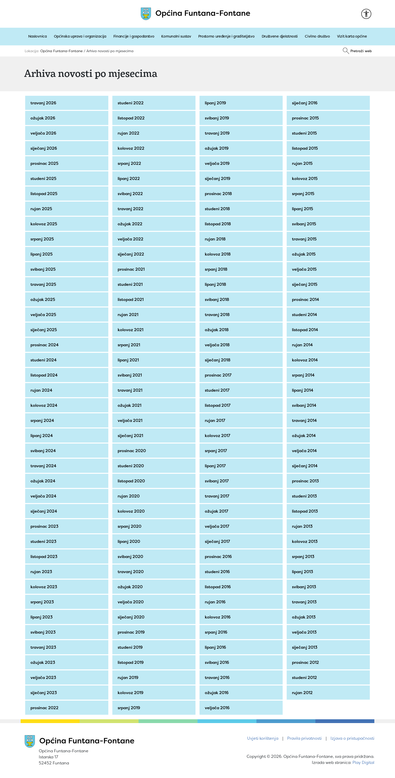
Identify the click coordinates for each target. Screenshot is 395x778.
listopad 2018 (219, 224)
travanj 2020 (131, 571)
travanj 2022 (131, 208)
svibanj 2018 (218, 299)
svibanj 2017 (217, 481)
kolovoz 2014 (306, 360)
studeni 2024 (44, 360)
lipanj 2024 (42, 435)
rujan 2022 (129, 133)
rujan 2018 (216, 239)
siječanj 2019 (218, 178)
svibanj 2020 (131, 556)
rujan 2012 (303, 692)
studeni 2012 (305, 677)
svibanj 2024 (44, 450)
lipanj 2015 (303, 208)
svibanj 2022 (131, 193)
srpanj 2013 (304, 556)
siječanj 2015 (305, 284)
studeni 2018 (218, 208)
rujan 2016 (216, 602)
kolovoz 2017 (218, 435)
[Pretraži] (357, 50)
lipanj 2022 (129, 178)
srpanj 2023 (43, 602)
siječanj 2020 (131, 617)
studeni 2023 (44, 541)
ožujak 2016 (217, 692)
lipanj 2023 (42, 617)
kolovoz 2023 (44, 586)
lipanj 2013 (303, 571)
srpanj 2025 (43, 239)
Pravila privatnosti (304, 738)
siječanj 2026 (44, 148)
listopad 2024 (44, 375)
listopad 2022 (131, 118)
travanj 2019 (218, 133)
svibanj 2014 (305, 405)
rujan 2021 (128, 314)
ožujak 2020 (130, 586)
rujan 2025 (42, 208)
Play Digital (363, 762)
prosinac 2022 (45, 707)
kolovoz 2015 (305, 178)
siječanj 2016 (305, 103)
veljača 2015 (305, 269)
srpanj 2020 (130, 526)
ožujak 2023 (43, 662)
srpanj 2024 (43, 420)
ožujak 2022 (130, 224)
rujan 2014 (303, 345)
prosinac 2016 (219, 556)
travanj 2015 (305, 239)
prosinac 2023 (45, 526)
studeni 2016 (218, 571)
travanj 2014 (305, 420)
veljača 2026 (44, 133)
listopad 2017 (218, 405)
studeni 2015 (305, 133)
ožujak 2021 (130, 405)
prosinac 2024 (45, 345)
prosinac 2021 (131, 269)
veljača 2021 (130, 420)
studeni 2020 (131, 466)
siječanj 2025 (44, 329)
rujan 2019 (128, 677)
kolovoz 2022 (131, 148)
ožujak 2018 (217, 329)
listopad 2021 (131, 299)
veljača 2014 (305, 450)
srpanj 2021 (129, 345)
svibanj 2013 (305, 586)
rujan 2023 (42, 571)
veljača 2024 (44, 496)
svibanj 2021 (130, 375)
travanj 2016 (218, 677)
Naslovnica (37, 36)
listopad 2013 (306, 511)
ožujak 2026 (43, 118)
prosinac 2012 (306, 662)
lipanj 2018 (216, 284)
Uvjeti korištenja (262, 738)
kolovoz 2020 (131, 511)
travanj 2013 (305, 602)
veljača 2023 (44, 677)
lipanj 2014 (303, 390)
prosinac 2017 (219, 375)
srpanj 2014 (304, 375)
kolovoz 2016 (218, 617)
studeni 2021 (130, 284)
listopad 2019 (131, 662)
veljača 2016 (218, 707)
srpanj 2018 (217, 269)
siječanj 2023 (44, 692)
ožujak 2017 (217, 511)
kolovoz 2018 (219, 254)
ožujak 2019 (217, 148)
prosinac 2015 (306, 118)
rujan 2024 (42, 390)
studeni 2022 (131, 103)
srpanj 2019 (129, 707)
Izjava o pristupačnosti (352, 738)
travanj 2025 (44, 284)
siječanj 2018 (218, 360)
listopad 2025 (44, 193)
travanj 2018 (218, 314)
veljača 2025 (44, 314)
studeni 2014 (305, 314)
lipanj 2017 (216, 466)
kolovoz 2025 (44, 224)
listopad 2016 (219, 586)
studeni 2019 (130, 647)
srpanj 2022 (130, 163)
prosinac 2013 (306, 481)
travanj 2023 (44, 647)
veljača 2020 (131, 602)
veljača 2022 (131, 239)
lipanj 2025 (42, 254)
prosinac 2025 (45, 163)
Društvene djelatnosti (280, 36)
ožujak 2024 (43, 481)
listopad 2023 (44, 556)
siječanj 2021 (131, 435)
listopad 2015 (306, 148)
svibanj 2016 (218, 662)
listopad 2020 (132, 481)
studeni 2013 (305, 496)
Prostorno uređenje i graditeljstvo (226, 36)
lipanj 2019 (216, 103)
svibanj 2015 (305, 224)
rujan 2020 (129, 496)
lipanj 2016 (216, 647)
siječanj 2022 (131, 254)
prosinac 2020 (132, 450)
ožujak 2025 (43, 299)
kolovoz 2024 (44, 405)
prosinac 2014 (306, 299)
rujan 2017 (216, 420)
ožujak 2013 (304, 617)
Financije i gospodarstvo (133, 36)
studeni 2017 (218, 390)
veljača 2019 (218, 163)
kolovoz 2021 (131, 329)
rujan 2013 (303, 526)
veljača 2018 (218, 345)
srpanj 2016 (217, 632)
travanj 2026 (44, 103)
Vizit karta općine (352, 36)
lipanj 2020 (129, 541)
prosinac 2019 (131, 632)
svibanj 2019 (218, 118)
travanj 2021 (130, 390)
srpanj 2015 (304, 193)
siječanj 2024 (44, 511)
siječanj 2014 (305, 466)
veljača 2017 (218, 526)
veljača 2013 (305, 632)
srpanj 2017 (217, 450)
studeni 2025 (44, 178)
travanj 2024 (44, 466)
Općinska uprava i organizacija (80, 36)
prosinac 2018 (219, 193)
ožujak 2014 (305, 435)
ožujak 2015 (304, 254)
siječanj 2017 (218, 541)
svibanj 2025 (43, 269)
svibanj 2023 (43, 632)
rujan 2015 (303, 163)
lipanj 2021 (129, 360)
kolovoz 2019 (131, 692)
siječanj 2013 (305, 647)
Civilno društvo (317, 36)
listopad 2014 (306, 329)
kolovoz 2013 (305, 541)
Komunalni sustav (176, 36)
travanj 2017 (218, 496)
